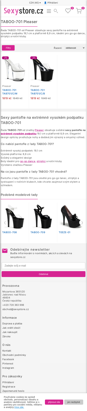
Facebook (8, 359)
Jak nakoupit (9, 332)
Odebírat (43, 274)
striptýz (41, 161)
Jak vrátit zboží (11, 327)
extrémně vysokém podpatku (18, 133)
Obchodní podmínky (14, 354)
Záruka (6, 336)
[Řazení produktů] (74, 48)
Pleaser (39, 130)
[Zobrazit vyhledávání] (55, 11)
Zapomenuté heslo (13, 390)
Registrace (8, 386)
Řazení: (58, 48)
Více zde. (19, 407)
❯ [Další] (82, 222)
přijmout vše (54, 402)
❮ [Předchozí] (5, 222)
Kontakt (6, 350)
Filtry (8, 48)
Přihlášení (52, 2)
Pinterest (7, 363)
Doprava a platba (12, 323)
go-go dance (27, 161)
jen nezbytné (73, 402)
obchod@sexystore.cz (15, 309)
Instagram (8, 367)
